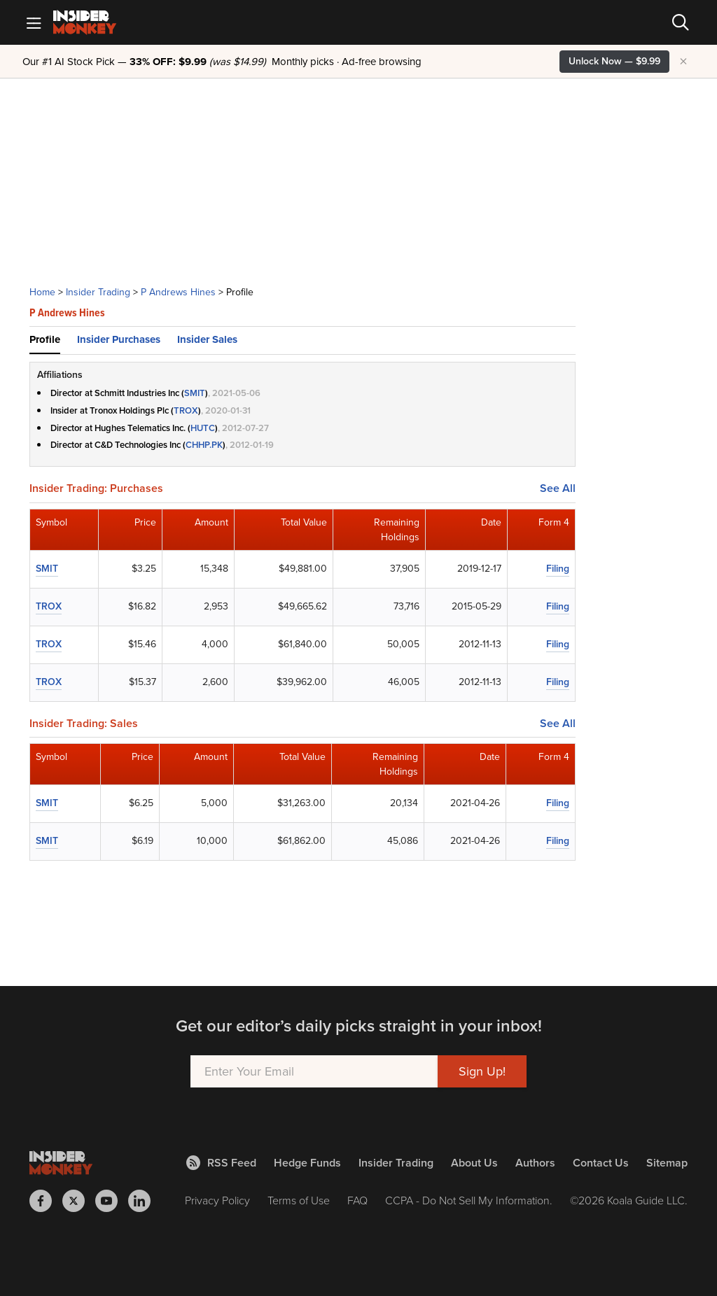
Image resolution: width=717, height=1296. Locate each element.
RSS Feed (221, 1163)
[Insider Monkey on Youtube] (111, 1201)
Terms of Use (298, 1200)
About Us (474, 1163)
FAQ (357, 1200)
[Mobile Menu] (33, 22)
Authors (535, 1163)
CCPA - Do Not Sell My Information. (468, 1200)
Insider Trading (98, 292)
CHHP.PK (204, 444)
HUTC (202, 428)
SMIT (194, 393)
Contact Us (601, 1163)
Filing (557, 568)
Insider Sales (207, 339)
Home (42, 292)
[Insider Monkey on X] (78, 1201)
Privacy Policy (217, 1200)
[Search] (681, 22)
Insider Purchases (118, 339)
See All (558, 488)
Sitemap (667, 1163)
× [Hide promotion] (683, 61)
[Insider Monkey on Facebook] (45, 1201)
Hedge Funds (307, 1163)
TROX (186, 410)
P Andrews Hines (178, 292)
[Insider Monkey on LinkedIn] (144, 1201)
